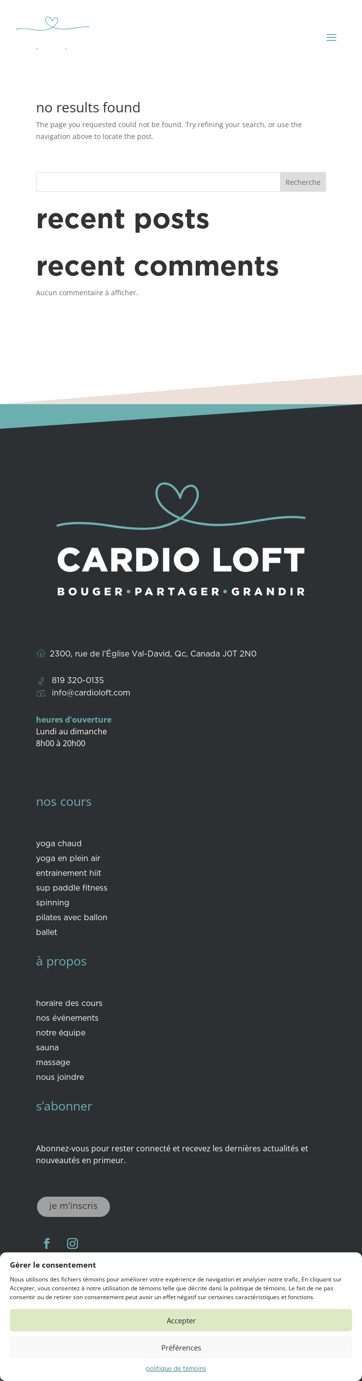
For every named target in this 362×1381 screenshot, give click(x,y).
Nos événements (67, 1018)
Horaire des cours (69, 1004)
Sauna (47, 1048)
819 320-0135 (78, 681)
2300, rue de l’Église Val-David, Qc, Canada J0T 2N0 (153, 654)
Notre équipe (60, 1033)
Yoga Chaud (59, 844)
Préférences (181, 1347)
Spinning (53, 903)
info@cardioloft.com (91, 693)
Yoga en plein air (68, 859)
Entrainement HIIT (68, 873)
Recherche (303, 182)
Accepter (181, 1320)
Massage (53, 1063)
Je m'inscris (73, 1206)
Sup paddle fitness (72, 888)
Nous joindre (60, 1077)
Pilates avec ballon (72, 918)
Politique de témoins (176, 1369)
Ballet (46, 933)
